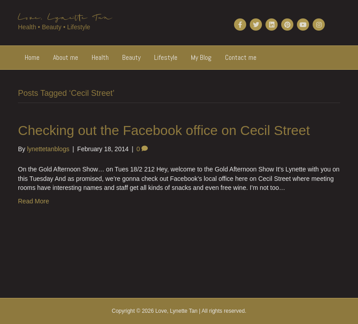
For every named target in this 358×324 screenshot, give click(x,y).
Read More (33, 201)
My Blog (201, 57)
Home (32, 57)
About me (65, 57)
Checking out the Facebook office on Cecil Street (164, 130)
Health (100, 57)
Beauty (131, 57)
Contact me (240, 57)
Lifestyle (165, 57)
